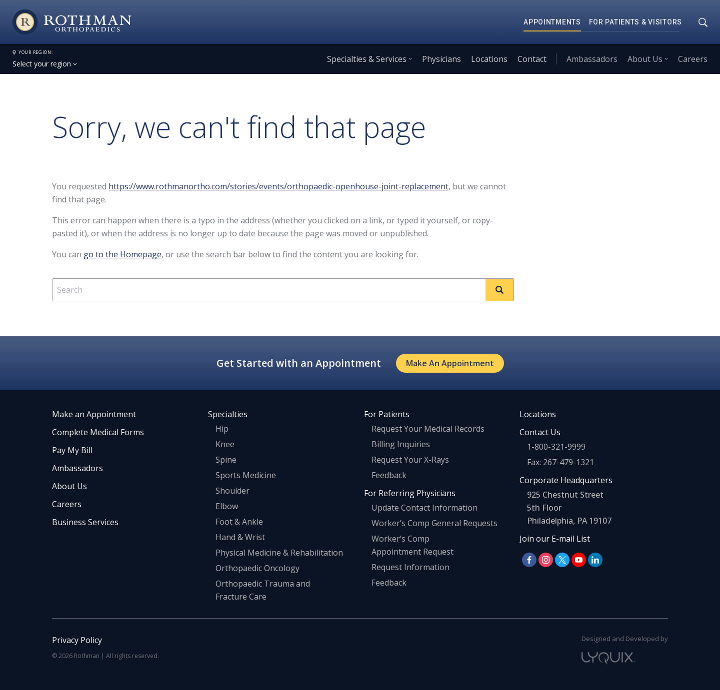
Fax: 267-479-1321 (560, 462)
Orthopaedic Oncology (258, 568)
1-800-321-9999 (556, 446)
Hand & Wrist (240, 537)
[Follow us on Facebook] (529, 560)
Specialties (228, 414)
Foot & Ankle (239, 521)
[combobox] (283, 289)
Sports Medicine (246, 475)
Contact (532, 58)
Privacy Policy (77, 640)
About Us (645, 58)
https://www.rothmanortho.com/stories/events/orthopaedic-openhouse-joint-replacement (278, 186)
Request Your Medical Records (428, 428)
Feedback (389, 475)
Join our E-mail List (555, 538)
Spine (226, 459)
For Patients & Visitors (635, 22)
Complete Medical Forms (98, 432)
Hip (222, 428)
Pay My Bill (72, 450)
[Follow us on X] (562, 560)
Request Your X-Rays (410, 459)
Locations (489, 58)
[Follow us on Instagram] (545, 560)
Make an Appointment (94, 414)
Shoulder (233, 490)
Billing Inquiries (401, 444)
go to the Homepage (123, 254)
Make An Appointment (450, 363)
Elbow (227, 506)
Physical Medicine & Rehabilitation (279, 552)
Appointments (552, 22)
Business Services (85, 522)
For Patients (387, 414)
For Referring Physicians (410, 493)
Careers (693, 58)
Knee (225, 444)
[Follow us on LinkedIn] (595, 560)
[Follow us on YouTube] (579, 560)
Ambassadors (592, 58)
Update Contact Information (425, 507)
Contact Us (540, 432)
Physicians (441, 58)
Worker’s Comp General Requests (435, 523)
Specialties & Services (366, 58)
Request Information (411, 567)
